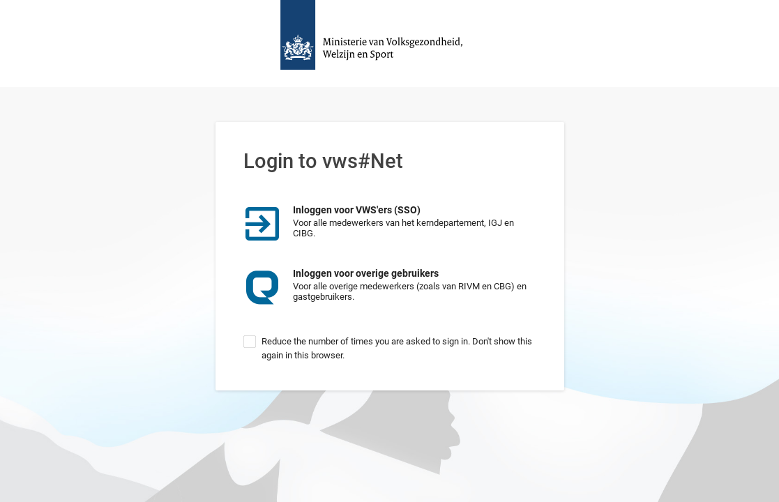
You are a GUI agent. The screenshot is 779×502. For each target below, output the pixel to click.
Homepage (389, 43)
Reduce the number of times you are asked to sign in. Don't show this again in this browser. (397, 348)
